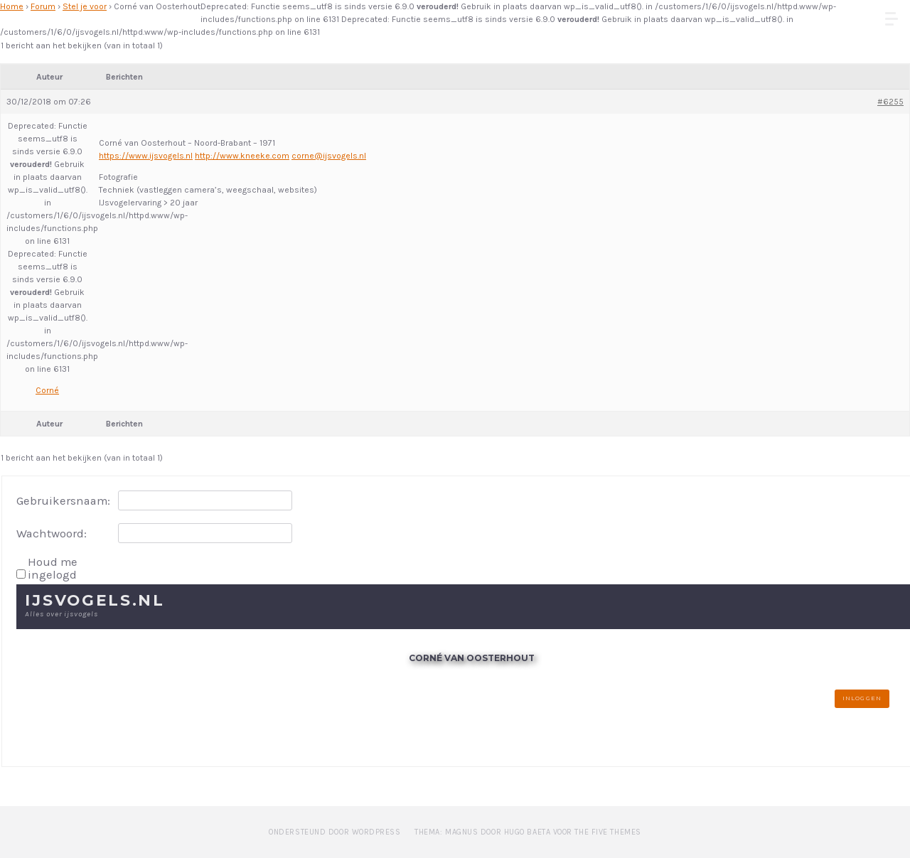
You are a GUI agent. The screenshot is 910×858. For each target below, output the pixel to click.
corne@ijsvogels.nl (328, 156)
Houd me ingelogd (52, 568)
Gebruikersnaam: (63, 501)
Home (11, 6)
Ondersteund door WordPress (334, 832)
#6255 (890, 102)
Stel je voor (85, 6)
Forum (43, 6)
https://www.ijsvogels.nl (146, 156)
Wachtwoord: (51, 533)
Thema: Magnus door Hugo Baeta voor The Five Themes (527, 832)
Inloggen (861, 698)
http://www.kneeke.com (242, 156)
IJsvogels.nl (95, 600)
